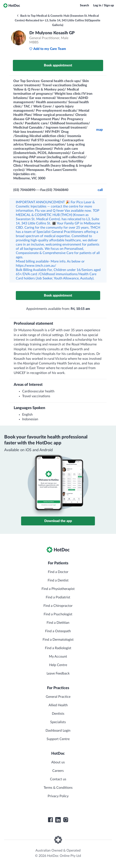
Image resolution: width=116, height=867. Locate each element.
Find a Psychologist (58, 614)
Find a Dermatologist (58, 639)
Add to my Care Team (47, 49)
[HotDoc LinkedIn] (58, 820)
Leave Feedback (58, 673)
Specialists (58, 722)
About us (58, 762)
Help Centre (58, 665)
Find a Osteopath (58, 631)
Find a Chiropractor (58, 605)
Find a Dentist (58, 580)
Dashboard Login (58, 730)
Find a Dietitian (58, 622)
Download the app (58, 521)
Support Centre (58, 739)
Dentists (58, 713)
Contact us (58, 779)
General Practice (58, 696)
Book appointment (58, 65)
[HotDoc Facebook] (50, 820)
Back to (57, 20)
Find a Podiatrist (58, 597)
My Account (58, 656)
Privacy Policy (58, 796)
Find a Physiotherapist (58, 589)
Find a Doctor (58, 572)
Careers (58, 770)
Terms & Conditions (58, 787)
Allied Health (58, 705)
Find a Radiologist (58, 648)
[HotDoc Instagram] (65, 820)
